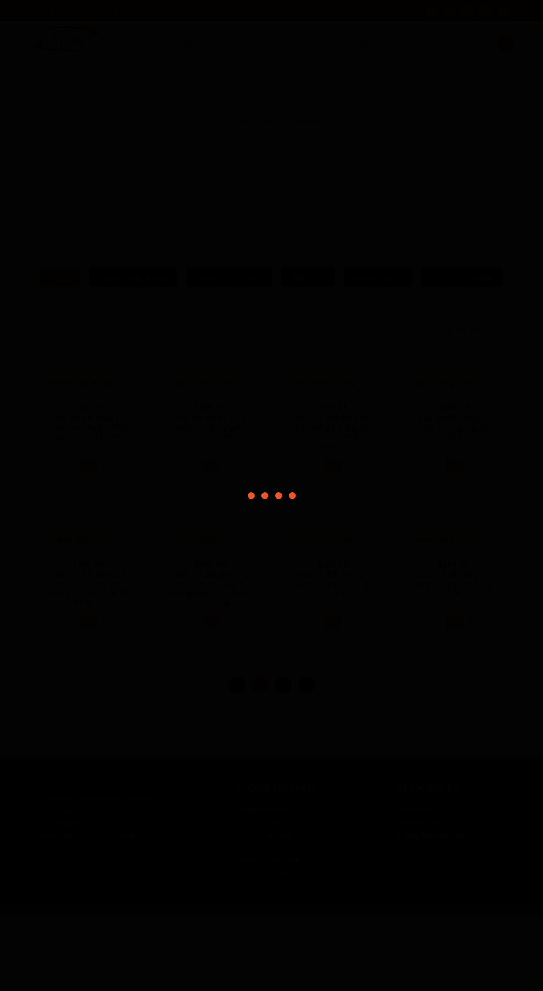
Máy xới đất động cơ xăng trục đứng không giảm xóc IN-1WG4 (88, 427)
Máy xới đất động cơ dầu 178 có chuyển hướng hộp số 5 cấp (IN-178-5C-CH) (454, 664)
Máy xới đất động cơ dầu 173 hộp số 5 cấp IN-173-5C (210, 659)
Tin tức (301, 43)
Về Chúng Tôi (360, 43)
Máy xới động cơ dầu (229, 277)
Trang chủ (190, 43)
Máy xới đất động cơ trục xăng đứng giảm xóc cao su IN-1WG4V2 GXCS (332, 507)
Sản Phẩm (248, 43)
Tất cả (60, 277)
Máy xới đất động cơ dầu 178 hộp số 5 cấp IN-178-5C (332, 659)
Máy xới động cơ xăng (133, 277)
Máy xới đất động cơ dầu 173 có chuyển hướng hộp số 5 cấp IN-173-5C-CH (89, 664)
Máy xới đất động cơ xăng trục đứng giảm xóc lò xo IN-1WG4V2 (210, 502)
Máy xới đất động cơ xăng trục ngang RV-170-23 (454, 427)
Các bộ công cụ (378, 277)
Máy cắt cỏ (308, 277)
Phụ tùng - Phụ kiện (462, 277)
